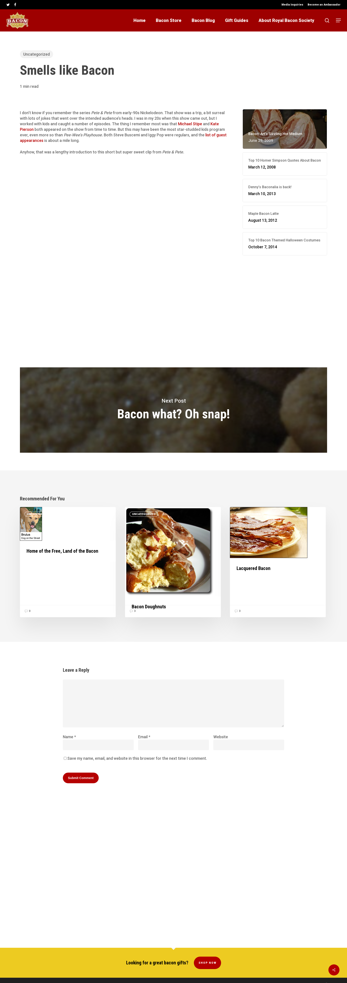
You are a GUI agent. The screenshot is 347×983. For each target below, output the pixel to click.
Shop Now (207, 953)
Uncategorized (36, 54)
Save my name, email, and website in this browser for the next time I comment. (137, 758)
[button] (338, 20)
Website (220, 736)
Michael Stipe (190, 123)
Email (144, 736)
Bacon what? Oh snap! (173, 410)
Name (69, 736)
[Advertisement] (285, 300)
